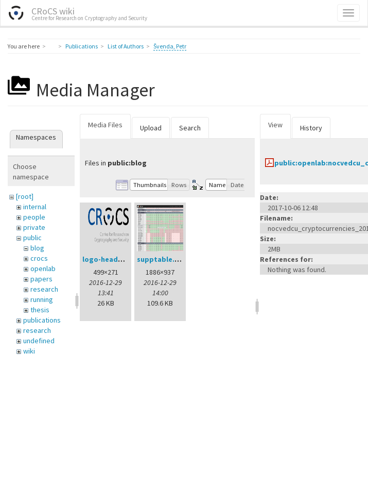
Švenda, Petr (169, 46)
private (34, 227)
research (44, 289)
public (32, 237)
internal (34, 206)
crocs (39, 258)
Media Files (105, 124)
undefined (39, 340)
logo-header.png (111, 259)
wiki (29, 351)
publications (42, 320)
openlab (43, 268)
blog (37, 248)
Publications (81, 46)
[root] (24, 196)
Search (190, 127)
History (311, 127)
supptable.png (162, 259)
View (275, 124)
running (41, 299)
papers (41, 278)
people (34, 217)
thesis (39, 309)
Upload (151, 127)
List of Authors (126, 46)
